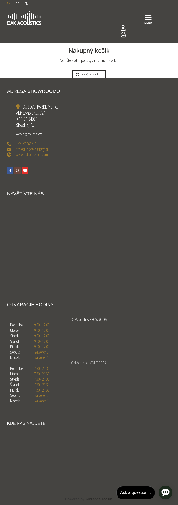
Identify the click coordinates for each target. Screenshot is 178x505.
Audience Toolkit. (99, 499)
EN (26, 3)
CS (17, 3)
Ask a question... (135, 492)
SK (8, 3)
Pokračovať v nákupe (89, 74)
